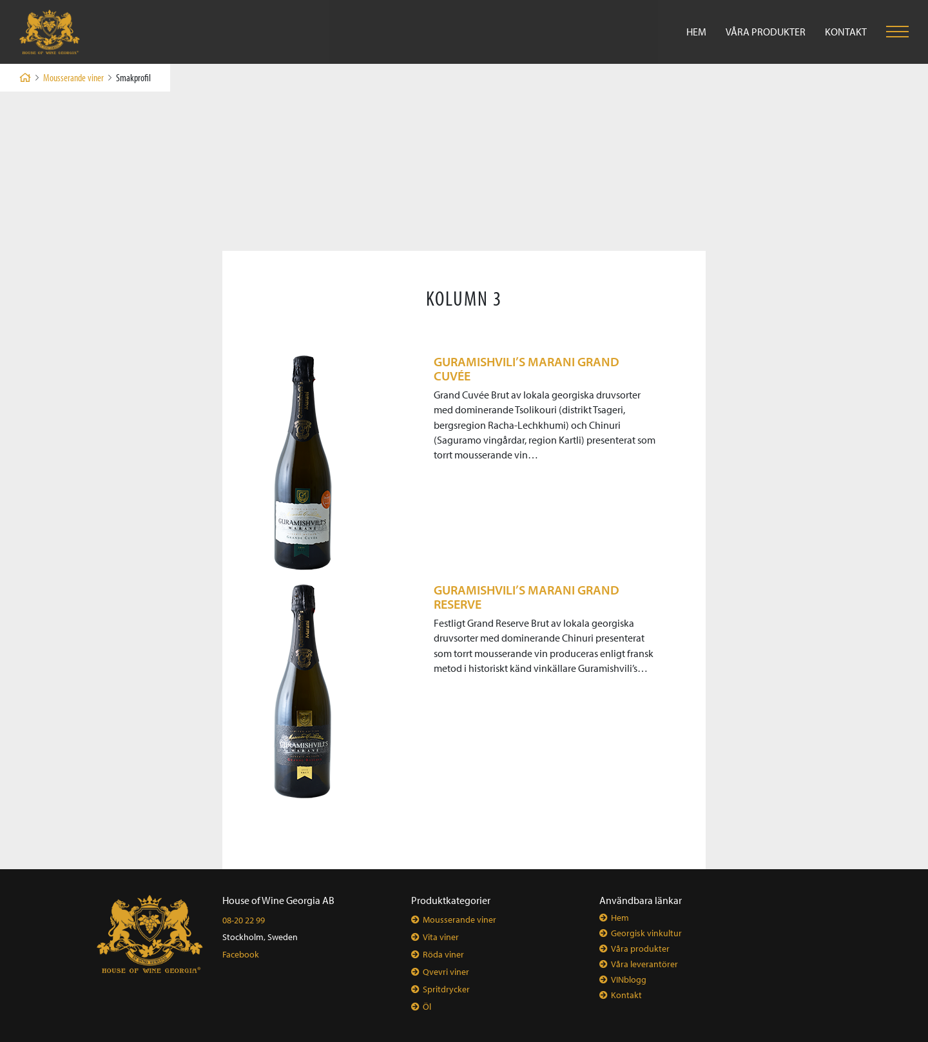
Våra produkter (766, 31)
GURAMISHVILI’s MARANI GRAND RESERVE (526, 597)
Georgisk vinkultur (646, 933)
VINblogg (628, 979)
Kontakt (846, 31)
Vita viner (441, 937)
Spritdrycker (446, 989)
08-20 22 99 (243, 920)
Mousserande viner (73, 77)
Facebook (240, 954)
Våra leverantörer (644, 964)
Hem (696, 31)
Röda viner (443, 954)
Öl (427, 1006)
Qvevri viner (446, 972)
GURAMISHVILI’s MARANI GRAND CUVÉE (526, 368)
